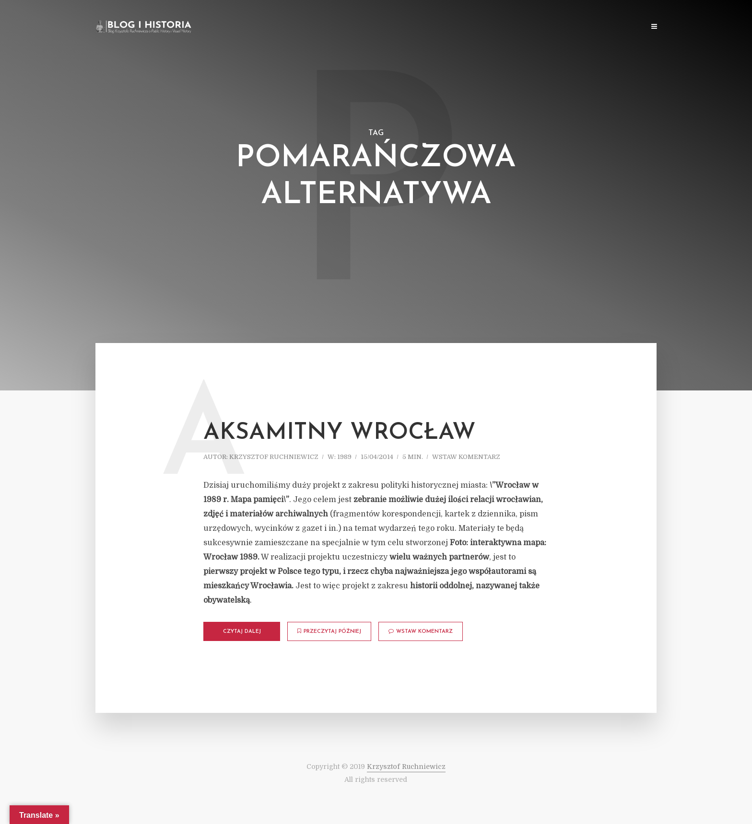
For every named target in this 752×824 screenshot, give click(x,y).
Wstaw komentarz (466, 456)
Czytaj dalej (242, 631)
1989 (344, 456)
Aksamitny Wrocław (339, 433)
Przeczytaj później (329, 631)
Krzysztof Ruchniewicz (273, 456)
